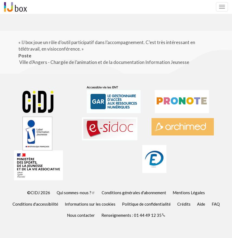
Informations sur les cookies (90, 204)
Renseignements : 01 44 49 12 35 (133, 215)
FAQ (216, 204)
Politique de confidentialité (146, 204)
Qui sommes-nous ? (76, 192)
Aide (201, 204)
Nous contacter (81, 215)
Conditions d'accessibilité (35, 204)
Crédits (184, 204)
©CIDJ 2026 (38, 192)
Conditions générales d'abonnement (134, 192)
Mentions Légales (189, 192)
